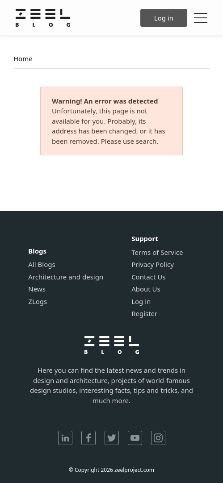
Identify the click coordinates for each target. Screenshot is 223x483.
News (37, 289)
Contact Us (148, 277)
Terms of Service (157, 252)
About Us (145, 289)
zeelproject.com (134, 470)
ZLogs (37, 301)
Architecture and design (65, 277)
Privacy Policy (152, 264)
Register (144, 313)
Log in (163, 17)
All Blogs (41, 264)
